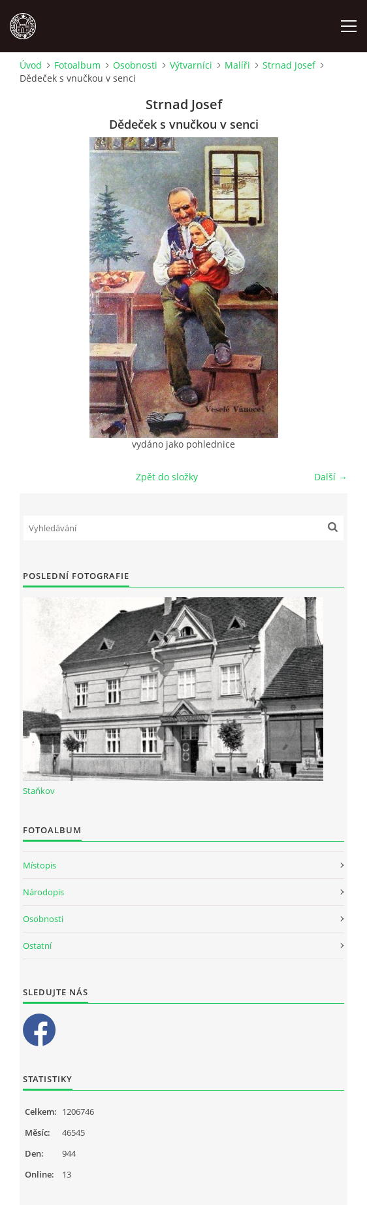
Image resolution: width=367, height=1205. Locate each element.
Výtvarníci (191, 65)
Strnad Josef (289, 65)
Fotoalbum (77, 65)
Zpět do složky (167, 476)
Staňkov (39, 791)
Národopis (43, 892)
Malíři (237, 65)
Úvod (31, 65)
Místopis (39, 865)
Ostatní (37, 945)
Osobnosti (135, 65)
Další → (330, 476)
